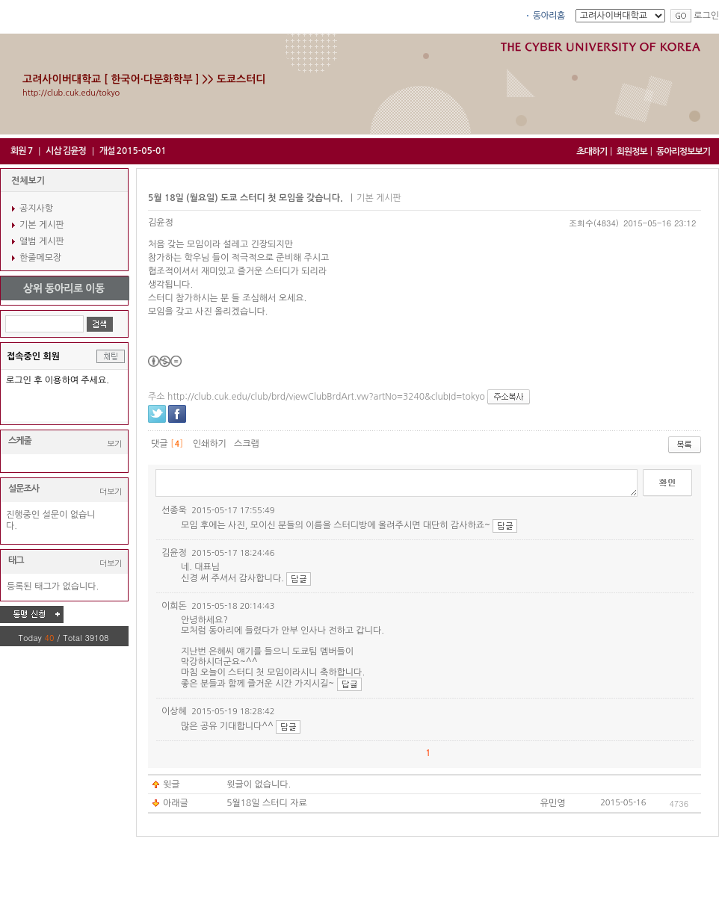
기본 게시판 (41, 224)
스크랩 (246, 443)
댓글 (159, 443)
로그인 (706, 15)
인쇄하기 (209, 443)
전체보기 (28, 180)
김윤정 (160, 222)
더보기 (110, 491)
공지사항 (36, 208)
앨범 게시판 (41, 241)
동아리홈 (549, 15)
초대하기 (591, 151)
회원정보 (632, 151)
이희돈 (174, 605)
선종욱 (174, 510)
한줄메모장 (40, 257)
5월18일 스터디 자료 (266, 803)
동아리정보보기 (683, 151)
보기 (114, 443)
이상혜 (174, 711)
